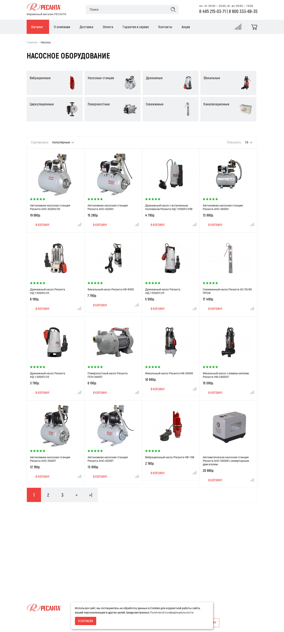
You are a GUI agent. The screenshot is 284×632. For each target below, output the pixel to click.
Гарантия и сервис (38, 577)
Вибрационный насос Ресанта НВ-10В (169, 457)
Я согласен (85, 621)
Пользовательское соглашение (47, 590)
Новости (111, 557)
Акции (110, 550)
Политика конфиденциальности (47, 584)
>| (90, 495)
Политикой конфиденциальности (171, 612)
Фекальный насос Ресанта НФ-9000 (111, 289)
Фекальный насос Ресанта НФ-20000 (169, 373)
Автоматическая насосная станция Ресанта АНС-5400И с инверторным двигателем (226, 461)
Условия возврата (38, 550)
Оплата (31, 570)
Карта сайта (113, 563)
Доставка (33, 563)
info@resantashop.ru (197, 563)
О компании (34, 557)
